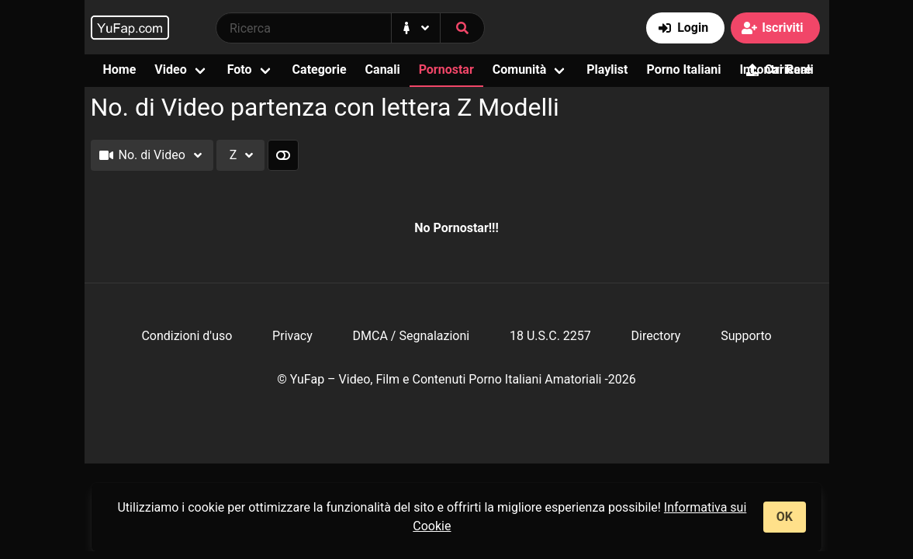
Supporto (746, 335)
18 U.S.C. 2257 (550, 335)
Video (170, 69)
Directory (656, 335)
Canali (382, 69)
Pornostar (446, 69)
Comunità (520, 69)
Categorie (319, 69)
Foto (239, 69)
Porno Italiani (683, 69)
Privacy (292, 335)
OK (784, 516)
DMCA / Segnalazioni (411, 335)
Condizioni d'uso (186, 335)
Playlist (607, 69)
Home (120, 69)
